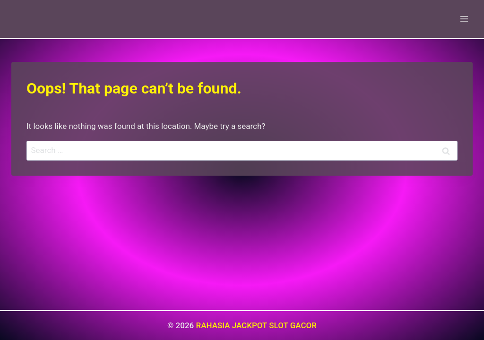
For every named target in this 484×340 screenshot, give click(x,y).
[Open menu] (464, 18)
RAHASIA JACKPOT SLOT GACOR (256, 325)
